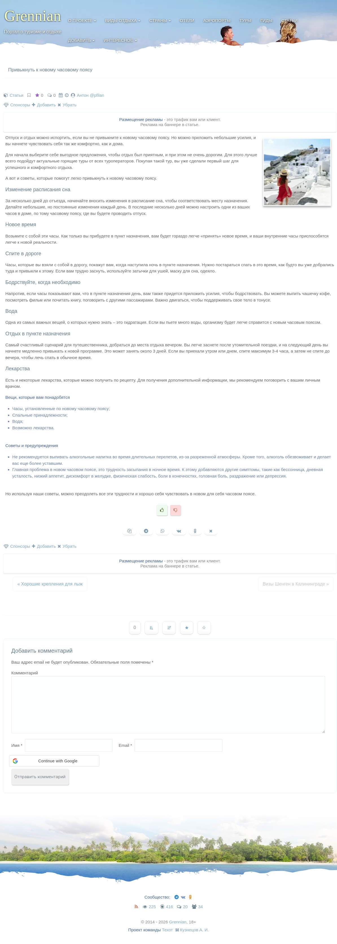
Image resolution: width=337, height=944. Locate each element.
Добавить (79, 40)
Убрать (67, 104)
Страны (158, 20)
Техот (167, 929)
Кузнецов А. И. (194, 929)
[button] (54, 761)
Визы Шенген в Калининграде (296, 584)
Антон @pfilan (90, 95)
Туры (245, 20)
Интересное (118, 40)
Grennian (32, 15)
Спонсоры (17, 104)
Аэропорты (216, 20)
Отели (187, 20)
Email (125, 745)
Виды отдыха (121, 20)
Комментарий (24, 672)
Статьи (289, 20)
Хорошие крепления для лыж (50, 584)
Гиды (266, 20)
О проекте (80, 20)
